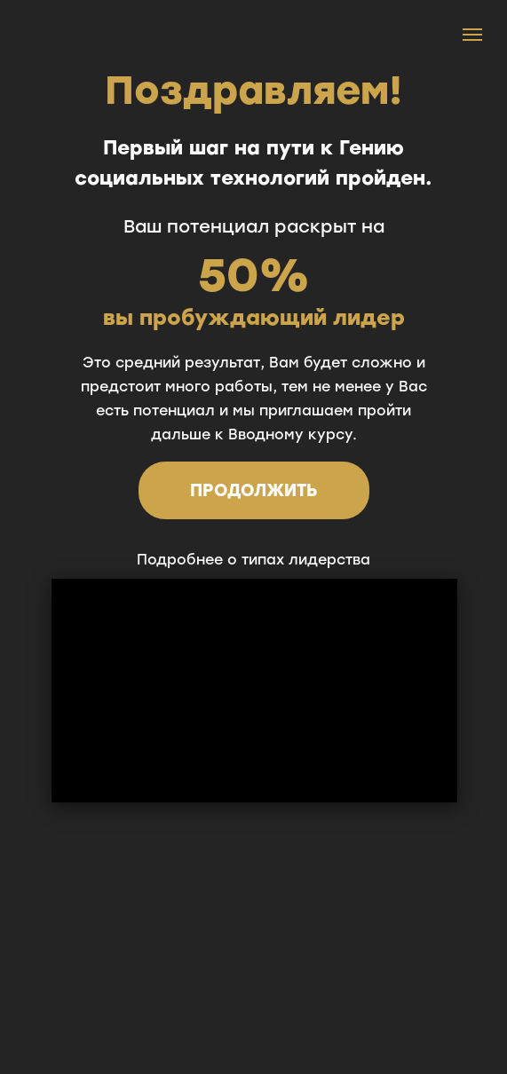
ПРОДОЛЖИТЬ (253, 490)
